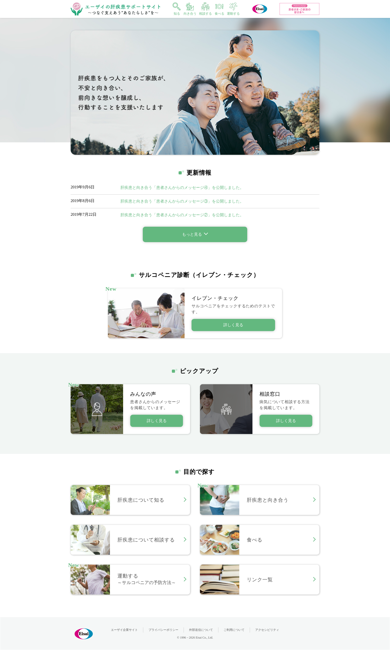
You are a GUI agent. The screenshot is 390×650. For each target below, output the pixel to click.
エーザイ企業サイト (124, 630)
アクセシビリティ (267, 630)
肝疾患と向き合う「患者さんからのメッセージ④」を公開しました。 (182, 187)
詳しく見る (157, 421)
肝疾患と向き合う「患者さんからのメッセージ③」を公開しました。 (182, 201)
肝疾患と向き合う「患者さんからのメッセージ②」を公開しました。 (182, 215)
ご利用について (234, 630)
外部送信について (201, 630)
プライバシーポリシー (163, 630)
